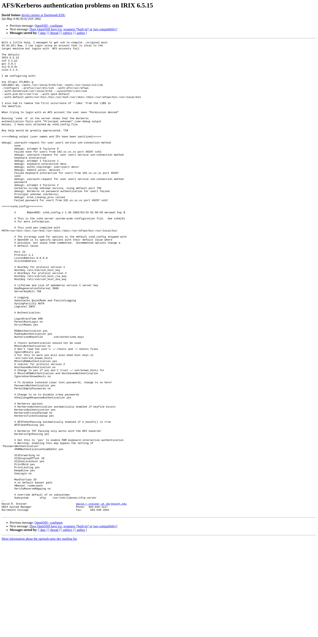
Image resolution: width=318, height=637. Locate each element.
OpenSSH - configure (49, 25)
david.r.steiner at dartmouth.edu (101, 596)
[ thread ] (54, 33)
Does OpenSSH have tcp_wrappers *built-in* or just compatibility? (73, 29)
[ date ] (42, 33)
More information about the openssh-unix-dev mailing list (39, 633)
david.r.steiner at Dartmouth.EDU (43, 15)
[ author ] (81, 33)
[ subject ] (67, 33)
